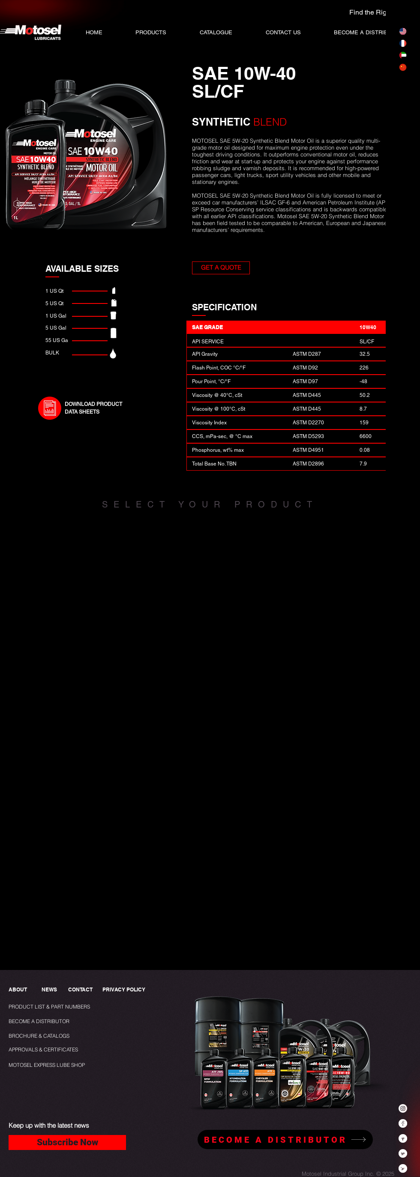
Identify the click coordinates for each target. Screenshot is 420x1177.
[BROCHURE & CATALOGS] (43, 1036)
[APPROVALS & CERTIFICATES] (44, 1050)
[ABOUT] (18, 990)
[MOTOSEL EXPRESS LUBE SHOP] (66, 1065)
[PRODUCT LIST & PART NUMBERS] (64, 1007)
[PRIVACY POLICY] (125, 990)
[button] (216, 32)
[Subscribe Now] (67, 1142)
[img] (93, 598)
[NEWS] (49, 990)
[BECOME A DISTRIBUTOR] (40, 1021)
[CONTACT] (80, 990)
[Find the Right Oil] (363, 12)
